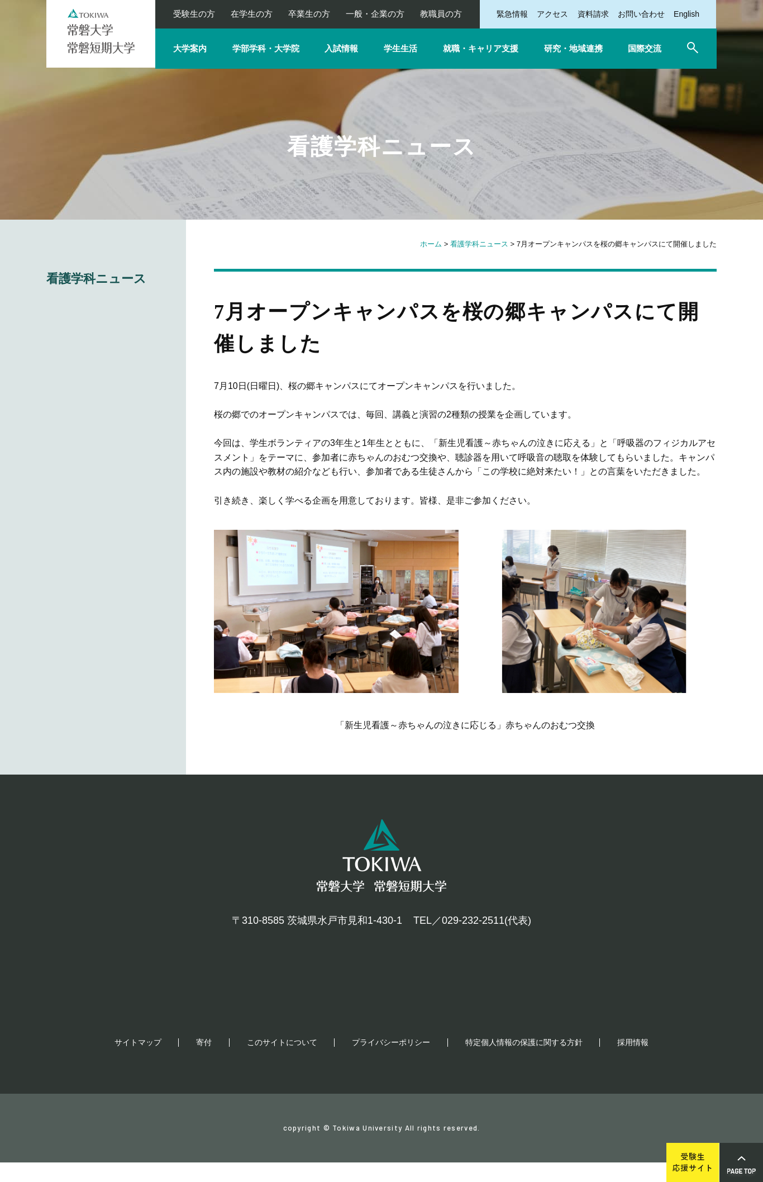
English (686, 14)
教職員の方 (441, 13)
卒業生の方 (309, 13)
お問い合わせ (641, 14)
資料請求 (593, 14)
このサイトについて (282, 1061)
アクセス (552, 14)
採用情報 (632, 1061)
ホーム (431, 244)
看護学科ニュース (479, 244)
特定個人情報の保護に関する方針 (524, 1061)
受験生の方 (194, 13)
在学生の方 (252, 13)
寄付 (204, 1061)
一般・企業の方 (375, 13)
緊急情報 (512, 14)
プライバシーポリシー (391, 1061)
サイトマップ (138, 1061)
